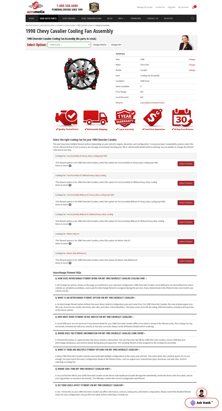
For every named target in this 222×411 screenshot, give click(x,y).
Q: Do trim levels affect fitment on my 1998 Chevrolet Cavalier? (98, 384)
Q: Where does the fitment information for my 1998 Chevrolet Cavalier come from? (108, 332)
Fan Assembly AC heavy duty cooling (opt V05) (95, 155)
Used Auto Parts (48, 18)
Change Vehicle (99, 44)
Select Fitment (185, 162)
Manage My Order (145, 7)
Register (172, 7)
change (192, 59)
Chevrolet (59, 25)
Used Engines (69, 18)
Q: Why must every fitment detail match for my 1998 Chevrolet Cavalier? (103, 316)
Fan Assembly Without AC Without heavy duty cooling (98, 213)
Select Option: (36, 44)
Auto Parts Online (31, 25)
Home (31, 18)
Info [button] (121, 18)
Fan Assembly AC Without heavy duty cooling (94, 174)
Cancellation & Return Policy (156, 103)
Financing (136, 18)
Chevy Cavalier (70, 25)
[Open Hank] (201, 400)
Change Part (116, 44)
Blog (109, 18)
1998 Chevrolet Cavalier (85, 25)
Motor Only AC (81, 233)
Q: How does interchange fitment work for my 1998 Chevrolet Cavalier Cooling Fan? (109, 277)
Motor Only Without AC (85, 252)
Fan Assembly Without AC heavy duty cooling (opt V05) (98, 194)
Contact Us (160, 7)
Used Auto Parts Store (47, 25)
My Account (183, 7)
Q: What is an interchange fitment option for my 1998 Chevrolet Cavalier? (104, 297)
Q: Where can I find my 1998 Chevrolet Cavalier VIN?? (92, 368)
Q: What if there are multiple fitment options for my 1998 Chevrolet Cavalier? (106, 349)
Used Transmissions (91, 18)
